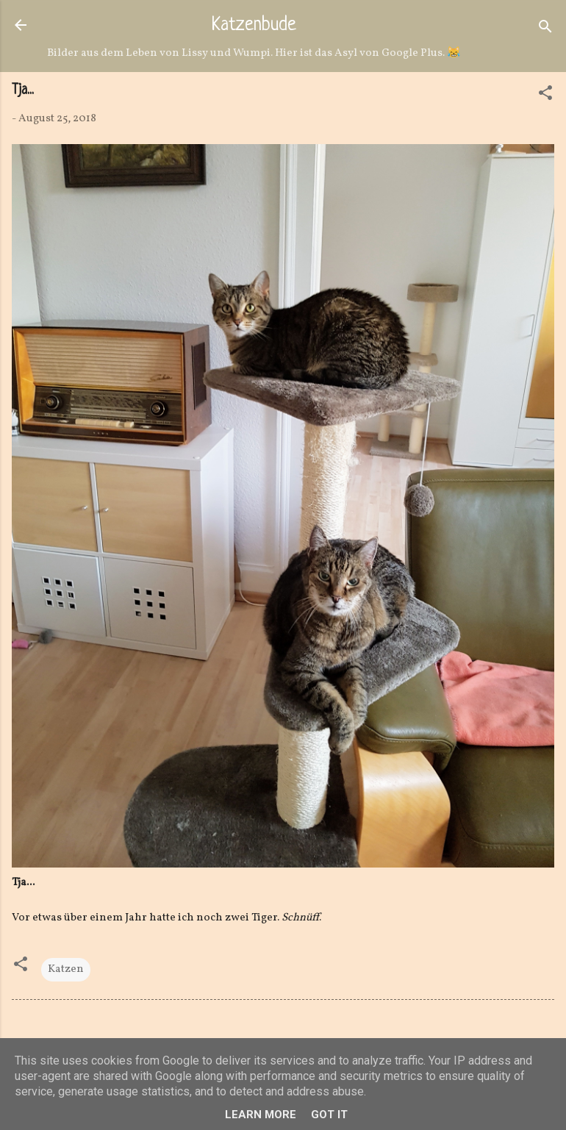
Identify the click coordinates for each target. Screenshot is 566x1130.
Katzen (66, 969)
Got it (329, 1114)
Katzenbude (254, 25)
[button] (545, 96)
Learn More (260, 1114)
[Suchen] (545, 29)
